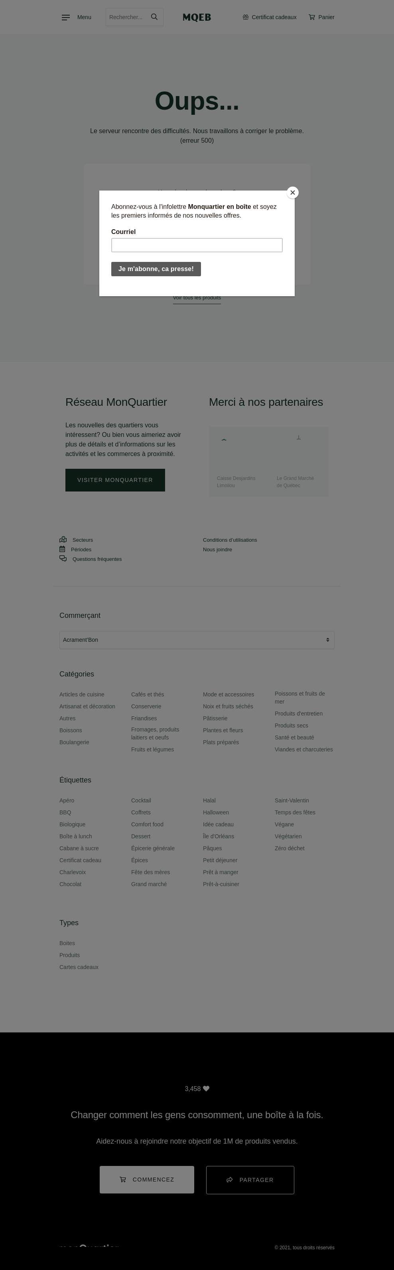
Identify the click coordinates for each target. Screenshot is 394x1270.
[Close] (293, 193)
